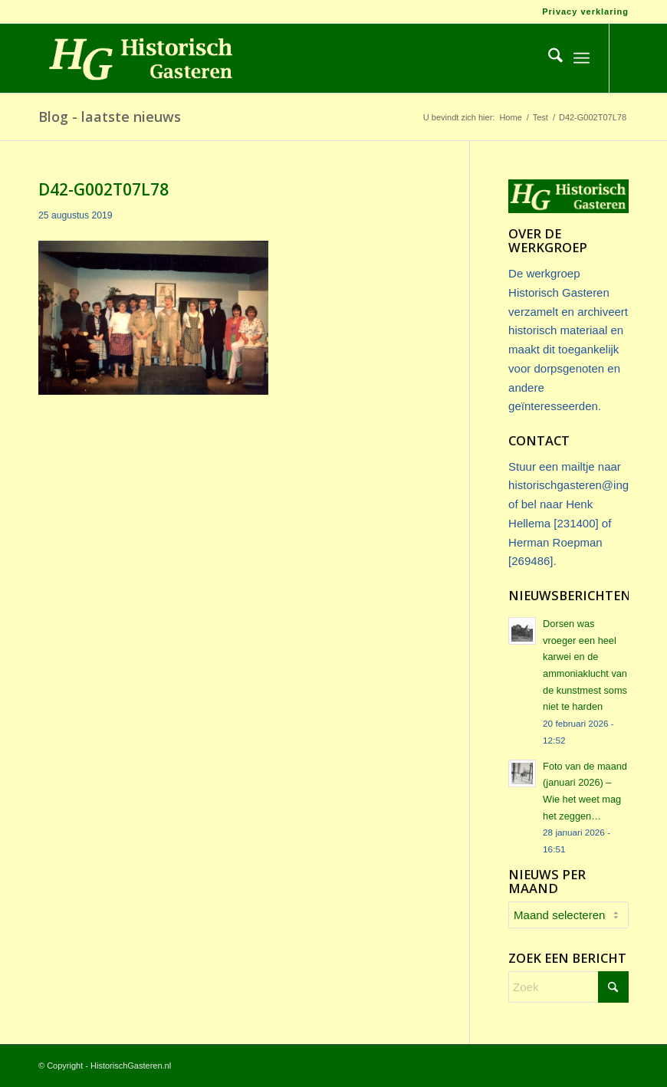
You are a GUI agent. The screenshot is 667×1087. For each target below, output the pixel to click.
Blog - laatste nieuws (109, 116)
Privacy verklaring (585, 11)
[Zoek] (548, 58)
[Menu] (581, 58)
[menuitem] (581, 11)
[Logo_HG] (137, 58)
